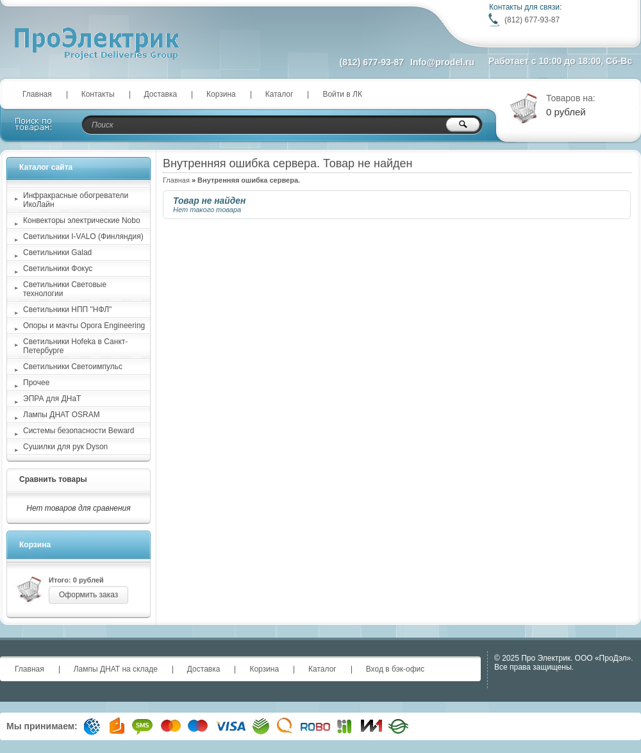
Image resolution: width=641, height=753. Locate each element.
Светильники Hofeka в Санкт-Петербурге (75, 346)
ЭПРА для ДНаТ (52, 398)
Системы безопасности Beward (79, 430)
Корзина (221, 94)
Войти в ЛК (342, 94)
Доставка (161, 94)
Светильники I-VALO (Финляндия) (83, 236)
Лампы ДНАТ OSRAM (61, 414)
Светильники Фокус (57, 268)
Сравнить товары (53, 479)
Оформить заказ (88, 594)
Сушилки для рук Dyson (65, 446)
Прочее (36, 382)
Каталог (279, 94)
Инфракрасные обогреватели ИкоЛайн (75, 200)
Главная (37, 94)
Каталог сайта (45, 167)
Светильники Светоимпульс (72, 366)
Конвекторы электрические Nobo (81, 220)
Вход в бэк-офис (395, 669)
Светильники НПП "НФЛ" (67, 309)
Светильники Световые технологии (64, 289)
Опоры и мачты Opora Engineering (84, 325)
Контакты (98, 94)
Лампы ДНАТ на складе (116, 669)
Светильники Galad (57, 252)
